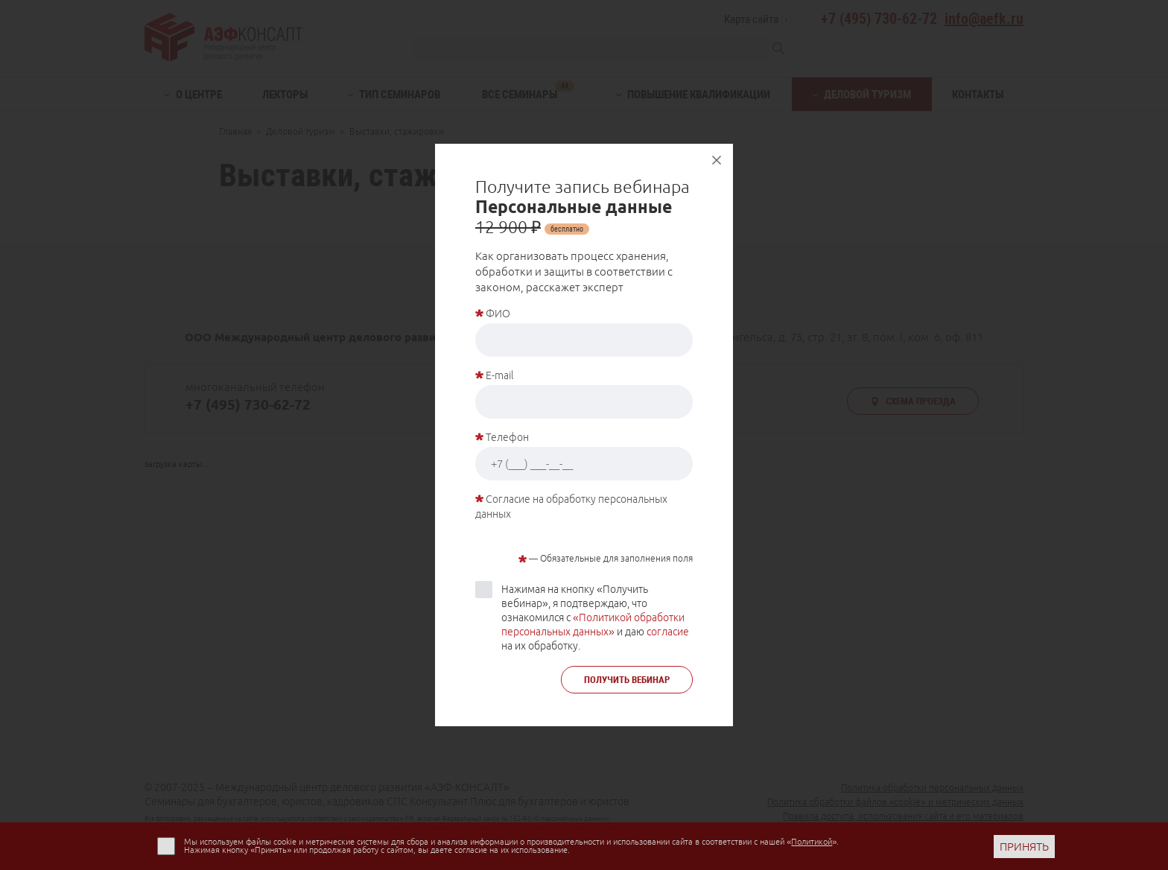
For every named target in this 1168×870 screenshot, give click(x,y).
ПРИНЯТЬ (1024, 846)
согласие (668, 632)
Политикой (811, 841)
